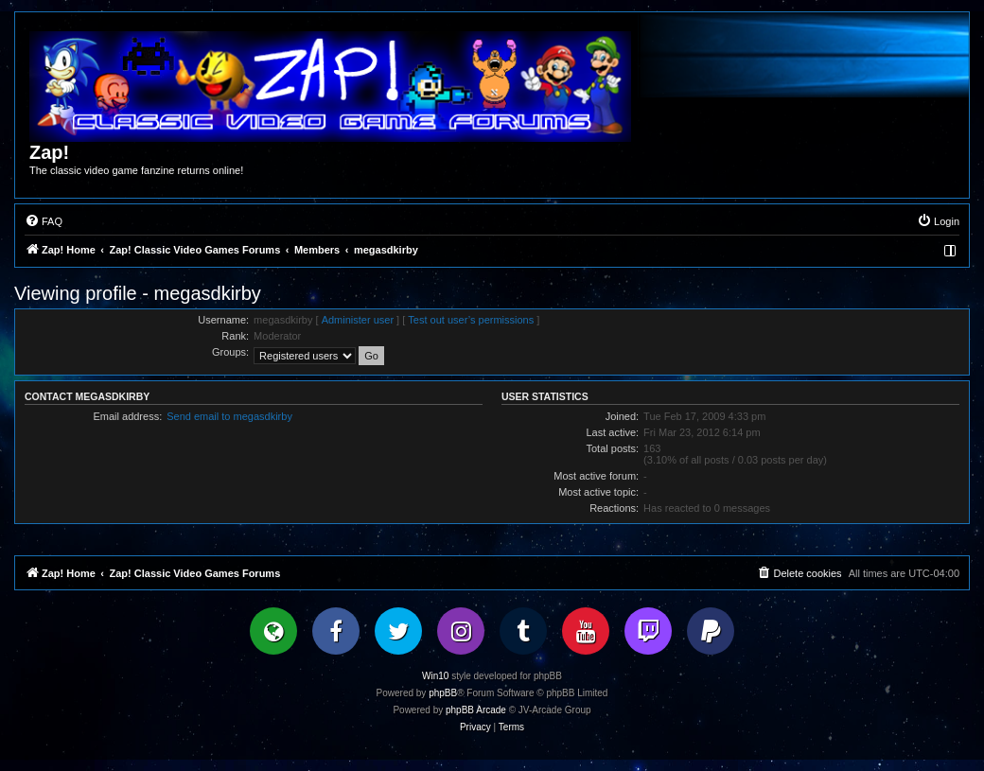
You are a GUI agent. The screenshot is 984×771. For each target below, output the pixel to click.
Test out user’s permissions (471, 319)
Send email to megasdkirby (229, 416)
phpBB (443, 693)
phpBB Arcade (476, 710)
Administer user (358, 319)
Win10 (435, 676)
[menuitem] (43, 221)
